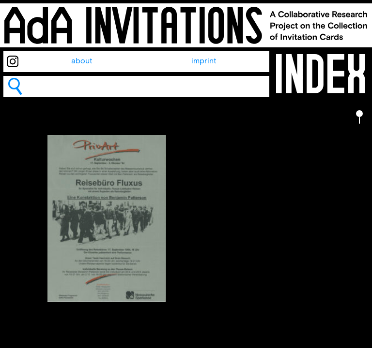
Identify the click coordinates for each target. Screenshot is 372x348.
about (82, 61)
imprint (204, 61)
